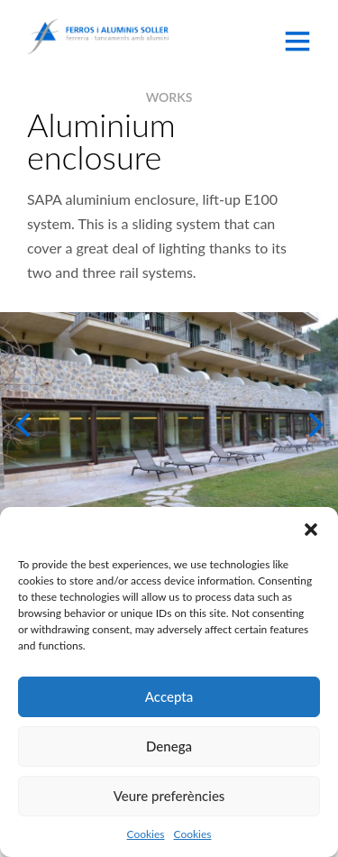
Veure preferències (169, 796)
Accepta (169, 696)
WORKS (169, 97)
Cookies (145, 834)
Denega (169, 746)
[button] (311, 530)
